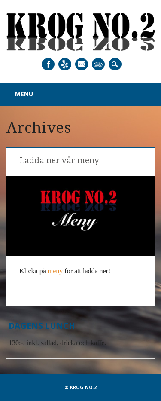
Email (81, 64)
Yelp (64, 64)
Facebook (48, 64)
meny (55, 271)
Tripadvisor (98, 64)
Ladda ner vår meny (59, 160)
